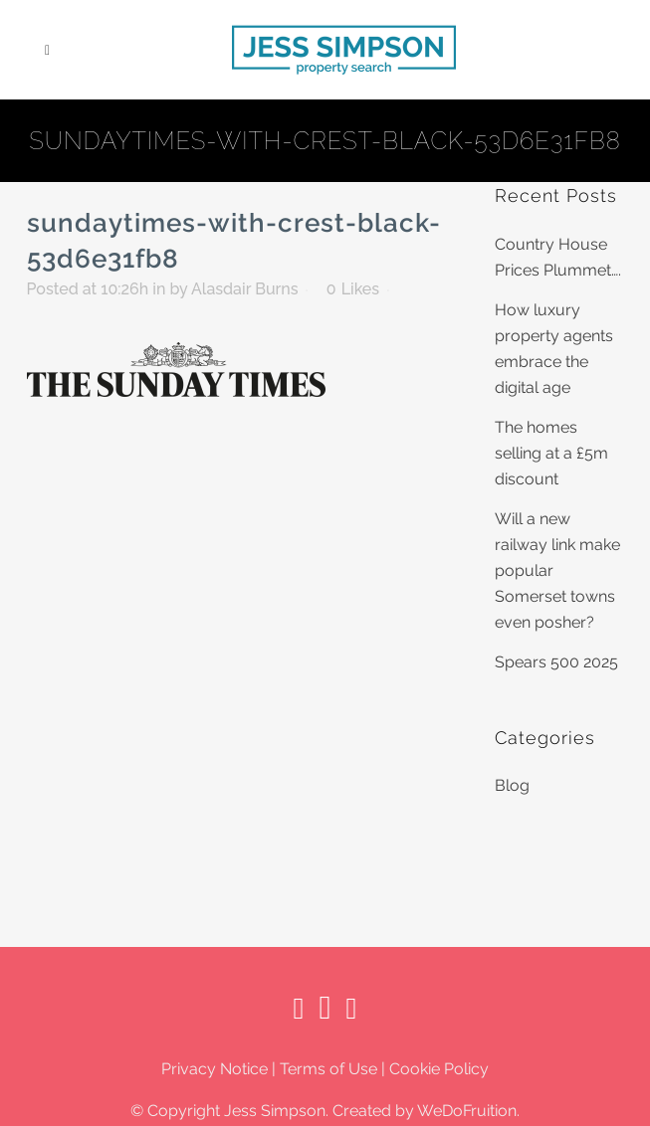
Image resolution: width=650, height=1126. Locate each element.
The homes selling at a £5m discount (551, 453)
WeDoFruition (467, 1110)
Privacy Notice (214, 1068)
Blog (512, 785)
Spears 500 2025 (556, 662)
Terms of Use (328, 1068)
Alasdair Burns (245, 289)
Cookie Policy (439, 1068)
